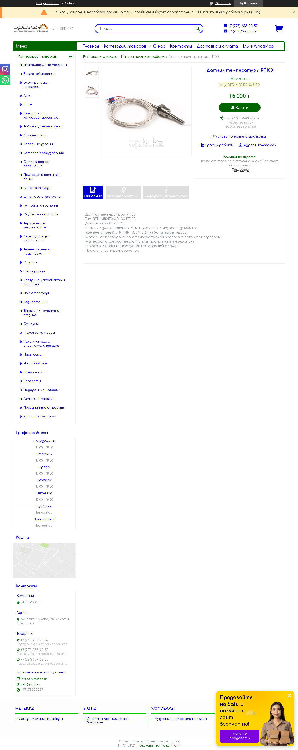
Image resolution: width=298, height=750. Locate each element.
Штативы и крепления (43, 196)
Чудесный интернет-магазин (181, 719)
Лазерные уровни (38, 144)
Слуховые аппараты (41, 214)
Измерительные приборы (143, 56)
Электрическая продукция (36, 84)
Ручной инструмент (41, 205)
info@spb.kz (30, 684)
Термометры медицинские (35, 225)
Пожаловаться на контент (159, 745)
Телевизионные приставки (37, 251)
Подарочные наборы (41, 390)
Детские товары (38, 398)
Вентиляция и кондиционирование (41, 115)
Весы (28, 104)
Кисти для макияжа (40, 416)
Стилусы (31, 324)
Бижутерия (33, 372)
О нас (159, 46)
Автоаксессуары (38, 188)
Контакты (181, 46)
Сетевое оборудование (44, 153)
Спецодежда (34, 271)
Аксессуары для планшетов (36, 238)
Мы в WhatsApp (258, 46)
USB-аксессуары (37, 293)
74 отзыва (223, 3)
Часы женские (35, 363)
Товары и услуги (103, 56)
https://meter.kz (34, 679)
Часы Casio (33, 354)
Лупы (27, 95)
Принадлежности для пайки (42, 177)
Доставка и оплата (217, 46)
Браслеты (32, 381)
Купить (242, 107)
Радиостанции (36, 302)
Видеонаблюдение (39, 73)
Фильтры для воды (39, 332)
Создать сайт (47, 3)
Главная (91, 46)
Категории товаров (125, 46)
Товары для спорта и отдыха (41, 313)
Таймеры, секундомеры (43, 126)
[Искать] (197, 28)
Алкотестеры (35, 135)
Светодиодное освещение (36, 164)
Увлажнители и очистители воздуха (41, 343)
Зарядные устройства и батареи (44, 282)
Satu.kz (174, 741)
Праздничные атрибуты (44, 407)
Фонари (30, 262)
